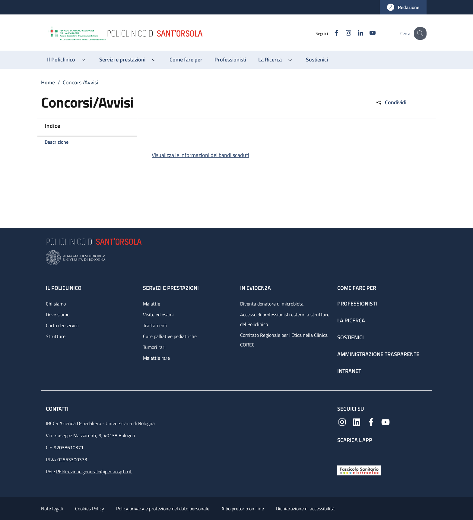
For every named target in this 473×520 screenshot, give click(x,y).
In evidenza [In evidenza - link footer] (255, 288)
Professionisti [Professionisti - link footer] (357, 303)
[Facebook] (331, 33)
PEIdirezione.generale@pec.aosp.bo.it (94, 471)
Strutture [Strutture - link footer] (55, 336)
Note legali (52, 508)
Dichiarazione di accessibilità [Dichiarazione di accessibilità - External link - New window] (305, 508)
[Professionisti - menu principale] (230, 60)
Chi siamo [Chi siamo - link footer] (56, 303)
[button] (403, 7)
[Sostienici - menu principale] (317, 60)
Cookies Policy (89, 508)
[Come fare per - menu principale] (185, 60)
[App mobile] (342, 453)
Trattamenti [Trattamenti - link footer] (155, 325)
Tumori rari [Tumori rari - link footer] (154, 347)
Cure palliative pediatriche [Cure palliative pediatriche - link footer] (170, 336)
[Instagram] (343, 33)
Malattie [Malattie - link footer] (151, 303)
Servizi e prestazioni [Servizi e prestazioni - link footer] (171, 288)
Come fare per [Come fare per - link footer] (356, 288)
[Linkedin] (355, 33)
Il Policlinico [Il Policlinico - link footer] (63, 288)
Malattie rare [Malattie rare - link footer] (156, 358)
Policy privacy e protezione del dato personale (162, 508)
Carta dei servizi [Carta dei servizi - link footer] (62, 325)
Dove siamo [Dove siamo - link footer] (57, 314)
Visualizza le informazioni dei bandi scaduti (200, 155)
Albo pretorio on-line (242, 508)
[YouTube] (367, 33)
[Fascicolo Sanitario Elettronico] (359, 470)
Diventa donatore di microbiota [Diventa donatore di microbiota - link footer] (271, 303)
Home (48, 82)
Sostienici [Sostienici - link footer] (350, 337)
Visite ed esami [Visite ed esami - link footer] (158, 314)
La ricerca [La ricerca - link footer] (351, 320)
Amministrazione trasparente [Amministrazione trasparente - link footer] (378, 354)
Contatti (58, 409)
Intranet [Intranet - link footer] (349, 371)
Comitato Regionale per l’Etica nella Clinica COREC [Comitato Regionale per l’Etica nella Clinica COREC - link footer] (284, 339)
